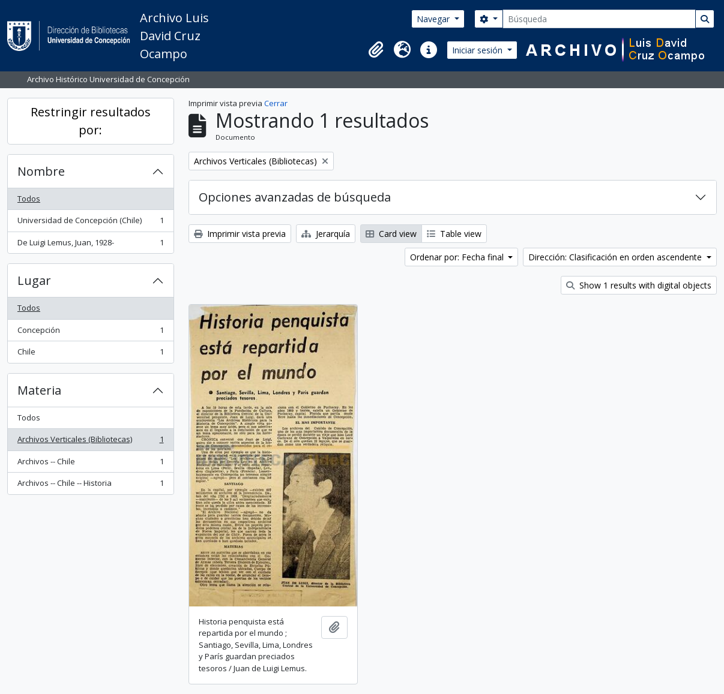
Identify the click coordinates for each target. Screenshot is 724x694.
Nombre (41, 171)
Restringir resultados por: (91, 121)
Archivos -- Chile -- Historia (90, 485)
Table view (454, 233)
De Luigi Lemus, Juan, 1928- (90, 245)
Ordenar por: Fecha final (458, 257)
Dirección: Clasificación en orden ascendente (616, 257)
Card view (391, 233)
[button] (376, 50)
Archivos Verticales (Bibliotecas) (90, 442)
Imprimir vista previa (240, 233)
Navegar (434, 19)
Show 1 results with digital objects (638, 285)
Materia (39, 390)
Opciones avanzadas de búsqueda (295, 197)
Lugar (34, 280)
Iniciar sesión (478, 50)
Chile (90, 354)
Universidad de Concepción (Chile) (90, 223)
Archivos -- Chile (90, 464)
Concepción (90, 333)
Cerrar (276, 103)
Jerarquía (325, 233)
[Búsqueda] (599, 19)
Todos (28, 198)
